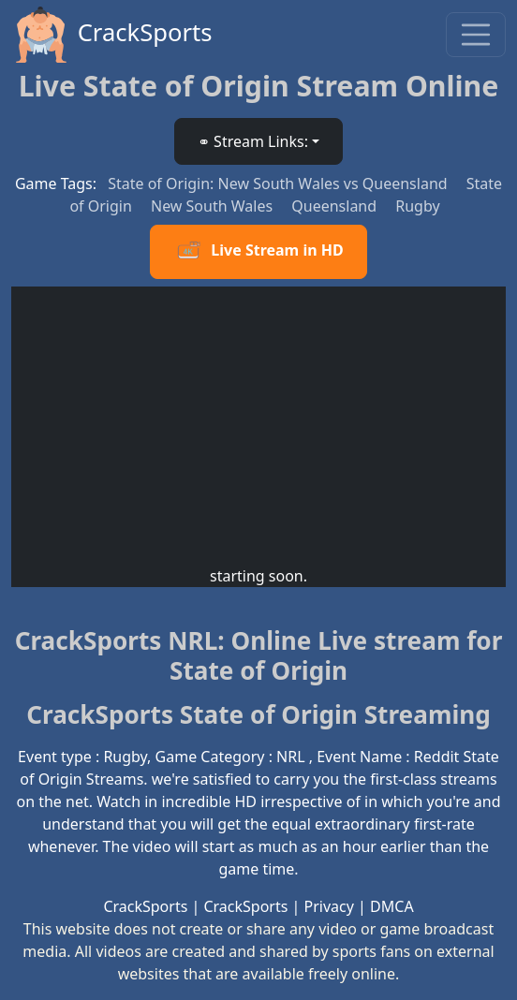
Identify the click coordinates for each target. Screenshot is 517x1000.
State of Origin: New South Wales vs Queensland (279, 183)
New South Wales (213, 206)
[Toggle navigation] (476, 34)
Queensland (335, 206)
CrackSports (112, 35)
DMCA (392, 906)
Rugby (417, 206)
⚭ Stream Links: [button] (253, 141)
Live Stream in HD (258, 252)
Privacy (329, 906)
